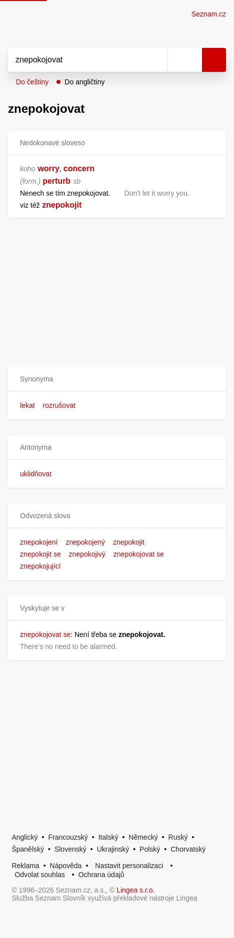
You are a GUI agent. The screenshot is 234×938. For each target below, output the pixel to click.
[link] (41, 205)
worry (49, 168)
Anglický (25, 837)
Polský (150, 849)
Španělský (28, 849)
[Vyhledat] (77, 60)
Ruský (178, 837)
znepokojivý (87, 554)
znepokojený (85, 542)
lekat (27, 405)
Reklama (25, 866)
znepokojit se (40, 554)
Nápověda (66, 866)
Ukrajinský (113, 849)
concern (79, 168)
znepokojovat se (139, 554)
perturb (56, 181)
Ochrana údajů (101, 875)
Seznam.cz (209, 14)
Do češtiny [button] (32, 82)
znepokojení (39, 542)
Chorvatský (188, 849)
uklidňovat (36, 474)
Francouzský (68, 837)
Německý (143, 837)
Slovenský (70, 849)
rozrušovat (58, 405)
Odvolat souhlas (39, 875)
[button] (117, 379)
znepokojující (40, 566)
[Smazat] (157, 60)
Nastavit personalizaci (129, 866)
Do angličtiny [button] (84, 82)
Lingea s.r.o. (135, 890)
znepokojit (128, 542)
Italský (108, 837)
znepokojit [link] (62, 205)
